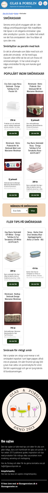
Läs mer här (13, 133)
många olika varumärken (27, 455)
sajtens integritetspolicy (27, 474)
